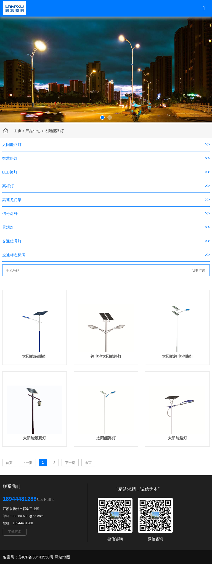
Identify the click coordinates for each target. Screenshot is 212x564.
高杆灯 (8, 186)
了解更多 (14, 532)
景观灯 (8, 227)
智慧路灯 (10, 158)
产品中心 (33, 131)
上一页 (27, 463)
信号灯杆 (10, 213)
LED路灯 (9, 172)
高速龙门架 (12, 199)
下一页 (70, 463)
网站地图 (62, 557)
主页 (18, 131)
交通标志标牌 (13, 255)
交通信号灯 (12, 241)
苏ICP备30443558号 (36, 557)
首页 (9, 463)
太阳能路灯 (54, 131)
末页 (88, 463)
